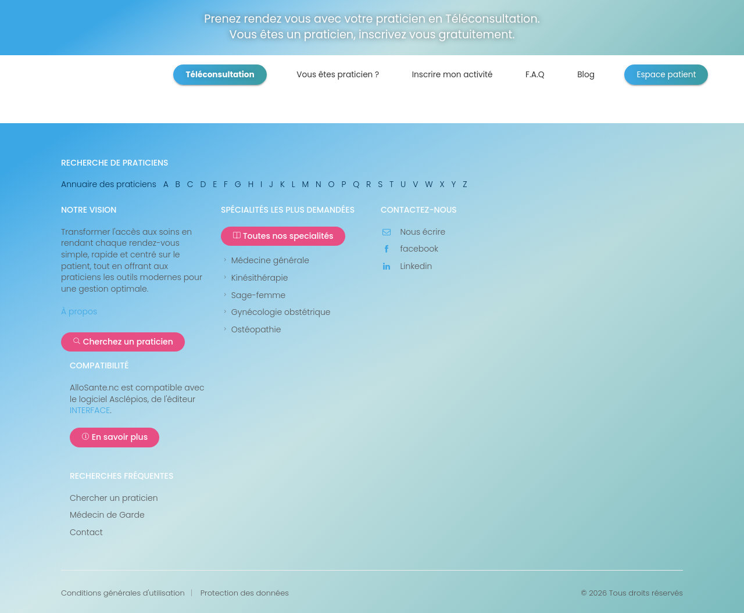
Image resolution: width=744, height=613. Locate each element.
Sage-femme (253, 295)
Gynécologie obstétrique (276, 312)
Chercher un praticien (114, 498)
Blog (586, 74)
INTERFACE (90, 410)
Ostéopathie (251, 329)
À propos (79, 311)
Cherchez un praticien (123, 341)
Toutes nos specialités (283, 236)
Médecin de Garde (107, 515)
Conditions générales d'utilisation (123, 593)
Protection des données (245, 593)
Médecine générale (265, 260)
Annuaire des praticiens (108, 184)
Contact (86, 532)
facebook (409, 248)
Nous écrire (413, 232)
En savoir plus (114, 437)
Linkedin (406, 266)
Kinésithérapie (254, 278)
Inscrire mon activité (452, 74)
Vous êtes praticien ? (337, 74)
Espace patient (666, 74)
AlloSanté (124, 93)
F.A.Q (535, 74)
